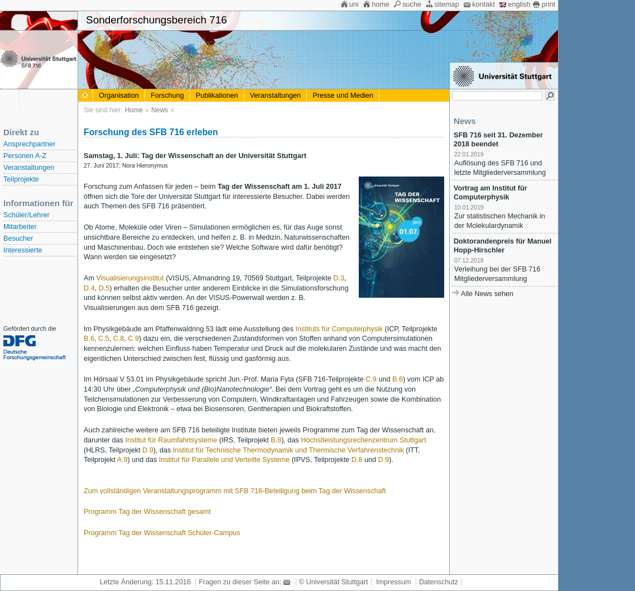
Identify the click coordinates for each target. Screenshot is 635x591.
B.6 (89, 338)
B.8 (276, 440)
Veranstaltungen (28, 167)
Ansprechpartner (29, 144)
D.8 (357, 460)
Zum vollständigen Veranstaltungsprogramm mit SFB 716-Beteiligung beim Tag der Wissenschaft (235, 491)
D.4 (89, 288)
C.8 (118, 338)
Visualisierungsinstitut (129, 278)
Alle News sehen (487, 294)
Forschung (167, 95)
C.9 (133, 338)
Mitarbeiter (20, 227)
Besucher (18, 238)
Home (134, 110)
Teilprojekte (21, 179)
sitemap (446, 4)
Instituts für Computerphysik (338, 329)
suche (411, 4)
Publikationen (217, 95)
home (380, 4)
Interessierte (22, 250)
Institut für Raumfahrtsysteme (171, 440)
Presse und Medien (342, 95)
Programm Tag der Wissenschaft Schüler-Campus (162, 533)
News (159, 110)
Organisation (119, 95)
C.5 (103, 338)
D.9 (147, 450)
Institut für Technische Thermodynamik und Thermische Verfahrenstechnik (288, 450)
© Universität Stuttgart (333, 582)
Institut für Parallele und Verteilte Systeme (224, 460)
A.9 (122, 460)
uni (354, 4)
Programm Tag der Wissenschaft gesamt (147, 512)
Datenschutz (438, 582)
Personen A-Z (24, 156)
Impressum (393, 582)
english (519, 4)
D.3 (338, 278)
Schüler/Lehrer (26, 215)
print (548, 4)
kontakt (483, 4)
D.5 (104, 288)
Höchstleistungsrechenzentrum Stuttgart (363, 440)
